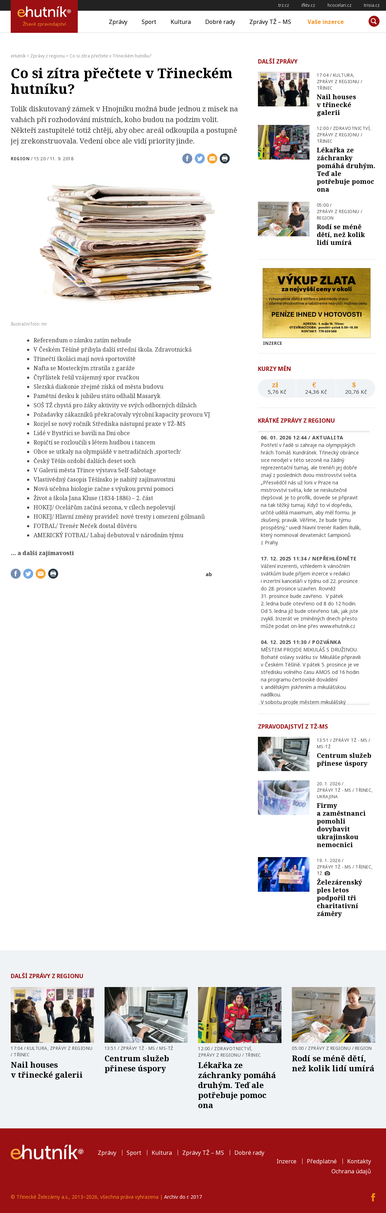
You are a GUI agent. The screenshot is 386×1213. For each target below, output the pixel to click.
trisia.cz (372, 5)
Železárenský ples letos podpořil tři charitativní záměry (339, 898)
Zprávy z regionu (338, 82)
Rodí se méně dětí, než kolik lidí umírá (341, 234)
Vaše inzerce (326, 22)
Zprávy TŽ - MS (350, 740)
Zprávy (118, 22)
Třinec (325, 88)
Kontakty (359, 1161)
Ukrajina (327, 797)
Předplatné (322, 1161)
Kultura (181, 22)
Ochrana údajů (351, 1171)
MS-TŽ (324, 747)
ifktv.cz (308, 5)
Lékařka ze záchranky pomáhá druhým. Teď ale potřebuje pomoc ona (346, 169)
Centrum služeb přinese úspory (344, 759)
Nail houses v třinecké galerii (336, 104)
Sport (149, 22)
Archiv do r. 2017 (183, 1196)
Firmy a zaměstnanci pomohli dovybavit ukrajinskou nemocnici (341, 825)
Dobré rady (220, 22)
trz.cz (283, 5)
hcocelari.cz (339, 5)
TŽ (319, 873)
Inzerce (286, 1161)
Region (20, 159)
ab (208, 574)
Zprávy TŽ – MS (270, 22)
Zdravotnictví (351, 128)
